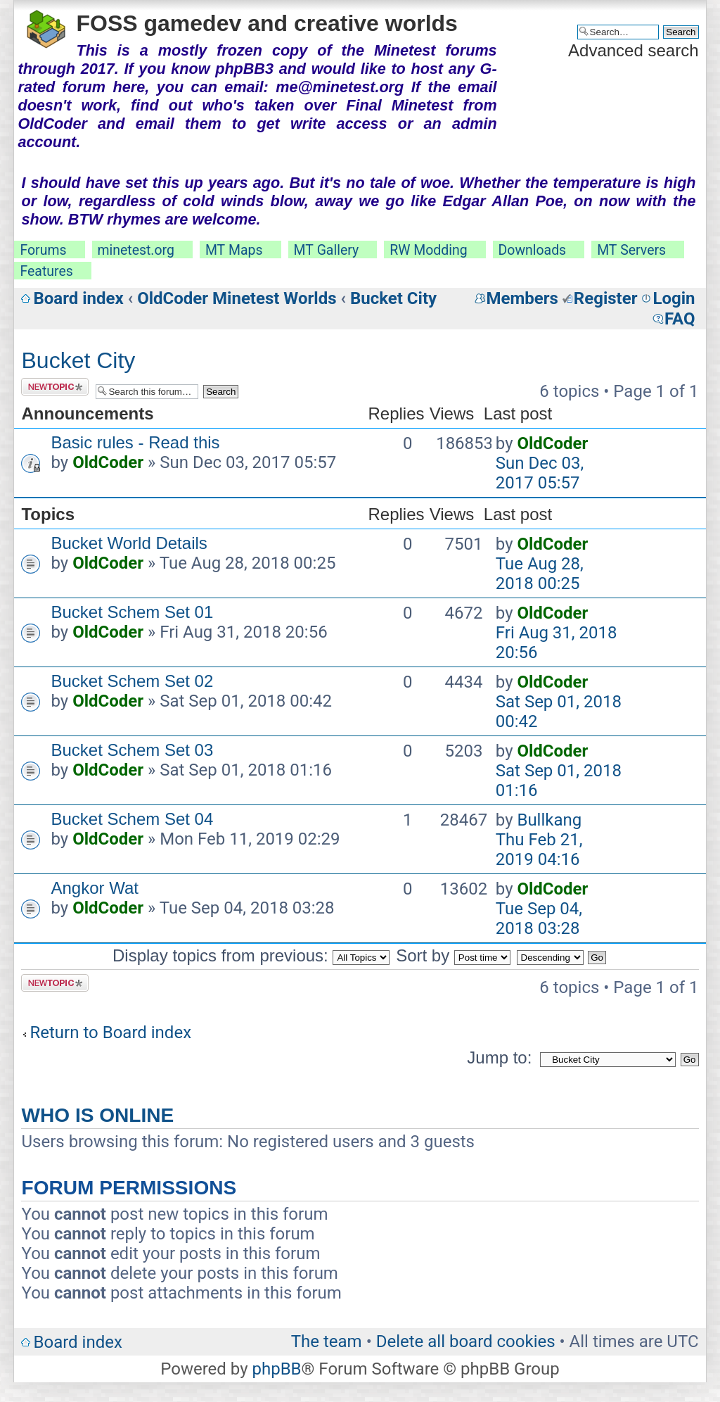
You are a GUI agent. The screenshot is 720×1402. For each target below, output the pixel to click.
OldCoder (107, 462)
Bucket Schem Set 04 (132, 818)
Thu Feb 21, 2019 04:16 (539, 849)
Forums (43, 250)
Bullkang (549, 820)
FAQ (679, 319)
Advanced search (633, 50)
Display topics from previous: (251, 955)
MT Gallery (326, 250)
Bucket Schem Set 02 (132, 680)
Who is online (97, 1115)
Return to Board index (110, 1032)
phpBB (276, 1369)
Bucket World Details (129, 542)
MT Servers (631, 250)
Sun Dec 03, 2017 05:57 (540, 473)
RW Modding (428, 250)
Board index (78, 298)
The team (326, 1341)
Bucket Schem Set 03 (132, 749)
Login (673, 298)
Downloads (533, 250)
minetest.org (136, 250)
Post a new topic (55, 387)
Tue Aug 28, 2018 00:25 (540, 573)
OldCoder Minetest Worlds (236, 298)
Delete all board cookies (465, 1341)
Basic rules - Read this (135, 442)
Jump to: (499, 1057)
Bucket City (393, 298)
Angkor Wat (95, 887)
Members (522, 298)
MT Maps (234, 250)
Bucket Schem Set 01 (132, 611)
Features (46, 271)
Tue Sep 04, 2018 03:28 (539, 918)
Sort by (453, 955)
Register (606, 298)
